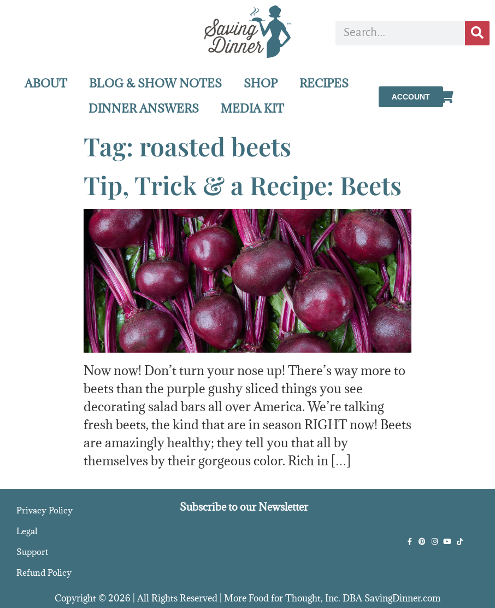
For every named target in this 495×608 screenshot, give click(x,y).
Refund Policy (44, 572)
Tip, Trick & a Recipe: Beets (243, 185)
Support (32, 551)
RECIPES (324, 83)
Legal (26, 530)
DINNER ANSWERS (144, 108)
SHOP (261, 83)
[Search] (477, 33)
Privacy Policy (44, 510)
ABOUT (46, 83)
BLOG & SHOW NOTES (155, 83)
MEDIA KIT (252, 108)
